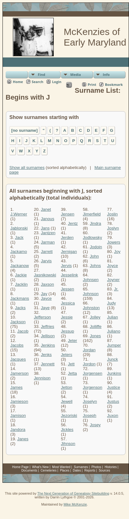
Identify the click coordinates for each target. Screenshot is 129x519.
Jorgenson (92, 387)
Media (75, 74)
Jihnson (68, 443)
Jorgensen (92, 373)
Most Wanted (61, 467)
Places (64, 470)
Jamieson (19, 401)
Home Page (20, 467)
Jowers (113, 242)
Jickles (67, 429)
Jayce (46, 298)
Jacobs (16, 345)
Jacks (20, 307)
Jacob (22, 331)
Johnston (91, 307)
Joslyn (113, 228)
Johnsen (90, 279)
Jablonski (19, 228)
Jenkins (48, 345)
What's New (40, 467)
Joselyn (90, 401)
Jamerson (19, 373)
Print (92, 84)
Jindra (95, 223)
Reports (89, 470)
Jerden (67, 237)
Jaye (45, 307)
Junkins (114, 373)
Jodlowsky (92, 237)
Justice (113, 387)
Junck (112, 359)
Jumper (114, 345)
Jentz (73, 223)
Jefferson (42, 317)
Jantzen (48, 232)
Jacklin (21, 284)
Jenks (46, 354)
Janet (46, 209)
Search (37, 81)
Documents (29, 470)
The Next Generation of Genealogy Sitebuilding (73, 493)
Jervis (66, 265)
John (94, 256)
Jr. (116, 289)
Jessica (68, 303)
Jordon (89, 364)
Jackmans (19, 298)
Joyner (113, 279)
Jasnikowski (45, 275)
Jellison (48, 336)
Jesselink (69, 275)
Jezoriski (69, 415)
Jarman (48, 242)
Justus (113, 401)
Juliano (113, 331)
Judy (111, 303)
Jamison (18, 415)
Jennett (48, 364)
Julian (112, 317)
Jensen (67, 214)
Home (18, 81)
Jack (19, 237)
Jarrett (47, 251)
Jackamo (18, 251)
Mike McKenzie (75, 504)
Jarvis (46, 261)
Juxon (112, 415)
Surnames (81, 467)
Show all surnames (27, 167)
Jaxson (47, 284)
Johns (95, 265)
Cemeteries (49, 470)
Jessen (67, 289)
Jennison (42, 378)
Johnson (90, 293)
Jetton (66, 387)
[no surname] (24, 130)
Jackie (21, 275)
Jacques (18, 359)
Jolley (95, 317)
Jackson (18, 321)
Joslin (112, 214)
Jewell (66, 401)
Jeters (66, 354)
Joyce (112, 265)
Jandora (17, 429)
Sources (104, 470)
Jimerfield (92, 214)
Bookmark (114, 84)
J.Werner (18, 214)
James (16, 387)
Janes (22, 439)
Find (41, 74)
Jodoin (96, 247)
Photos (96, 467)
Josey (95, 425)
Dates (77, 470)
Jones (95, 336)
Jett (71, 364)
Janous (47, 218)
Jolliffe (96, 326)
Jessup (67, 331)
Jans (45, 228)
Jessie (67, 317)
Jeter (72, 340)
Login (57, 81)
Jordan (89, 350)
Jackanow (19, 265)
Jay (44, 293)
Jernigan (69, 251)
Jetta (72, 373)
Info (106, 74)
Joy (117, 251)
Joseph (89, 415)
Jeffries (47, 326)
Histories (111, 467)
